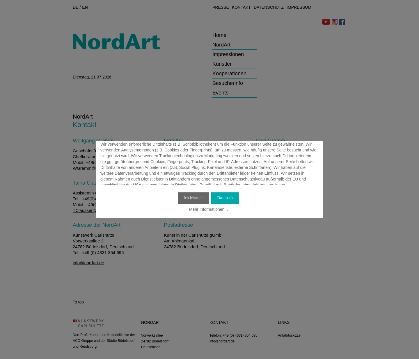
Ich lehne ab (193, 198)
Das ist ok (225, 198)
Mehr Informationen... (208, 209)
